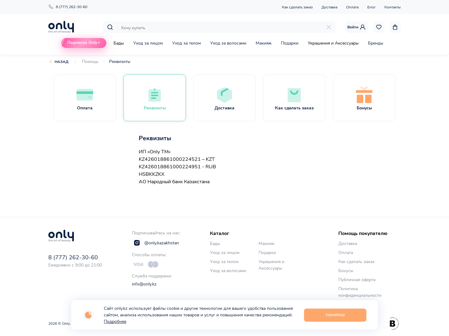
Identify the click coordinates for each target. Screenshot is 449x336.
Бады (118, 43)
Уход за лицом (148, 43)
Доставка (329, 7)
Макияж (264, 43)
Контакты (392, 7)
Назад (62, 61)
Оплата (352, 7)
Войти (356, 27)
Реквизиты (119, 62)
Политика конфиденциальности (359, 292)
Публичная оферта (356, 280)
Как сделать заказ (297, 7)
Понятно (335, 315)
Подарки (289, 43)
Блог (371, 7)
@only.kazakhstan (155, 243)
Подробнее (115, 321)
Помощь (90, 62)
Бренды (375, 43)
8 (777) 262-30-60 (67, 6)
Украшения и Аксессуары (333, 43)
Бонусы (345, 271)
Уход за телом (186, 43)
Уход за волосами (228, 43)
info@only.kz (144, 284)
